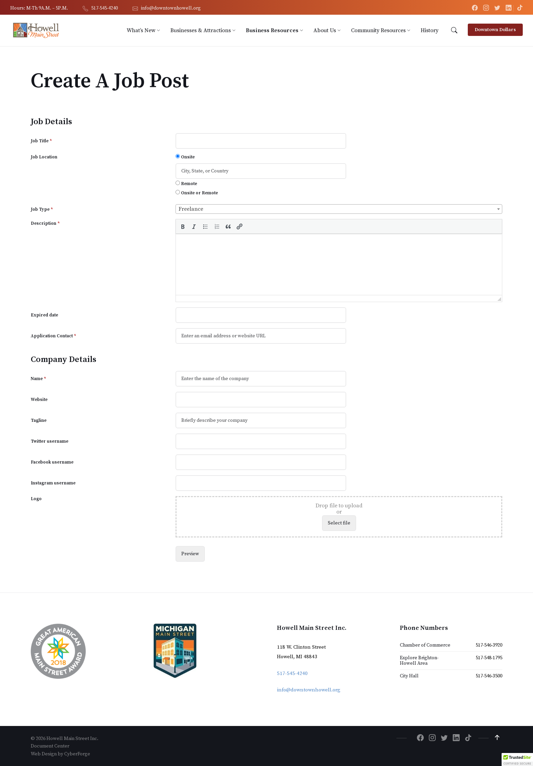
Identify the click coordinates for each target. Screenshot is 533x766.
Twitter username (49, 441)
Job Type (42, 209)
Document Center (50, 746)
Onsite (185, 157)
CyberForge (77, 753)
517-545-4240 (292, 673)
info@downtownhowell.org (308, 689)
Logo (36, 498)
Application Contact (53, 335)
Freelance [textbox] (191, 209)
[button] (182, 226)
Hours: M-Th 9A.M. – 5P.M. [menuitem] (39, 8)
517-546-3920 (489, 645)
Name (38, 378)
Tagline (38, 420)
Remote (186, 183)
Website (39, 399)
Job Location (44, 157)
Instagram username (53, 482)
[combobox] (339, 209)
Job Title (41, 141)
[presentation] (182, 226)
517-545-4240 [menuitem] (104, 8)
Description (45, 223)
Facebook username (52, 462)
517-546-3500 (489, 676)
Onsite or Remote (197, 193)
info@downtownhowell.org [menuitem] (171, 8)
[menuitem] (141, 30)
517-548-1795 (489, 657)
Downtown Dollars (495, 30)
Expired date (44, 314)
